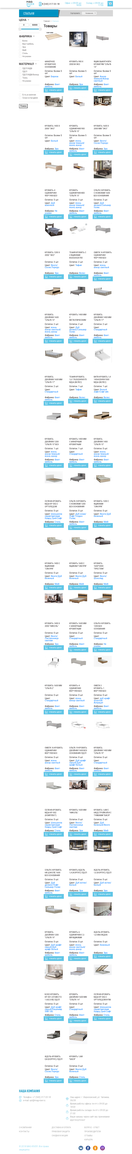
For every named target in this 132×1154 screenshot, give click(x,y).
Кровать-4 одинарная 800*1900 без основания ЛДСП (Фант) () (77, 688)
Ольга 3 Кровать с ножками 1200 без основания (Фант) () (77, 504)
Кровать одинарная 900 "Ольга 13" (77, 128)
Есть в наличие (29, 95)
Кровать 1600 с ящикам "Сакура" (78, 564)
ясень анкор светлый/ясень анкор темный (53, 330)
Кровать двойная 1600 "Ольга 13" (52, 317)
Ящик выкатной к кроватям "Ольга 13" (102, 64)
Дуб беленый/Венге (102, 823)
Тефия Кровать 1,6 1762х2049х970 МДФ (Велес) (78, 379)
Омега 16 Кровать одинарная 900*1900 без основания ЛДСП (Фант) (103, 255)
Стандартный (100, 329)
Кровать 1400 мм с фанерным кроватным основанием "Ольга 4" (77, 442)
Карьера (88, 1140)
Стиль (25, 53)
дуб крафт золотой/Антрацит (102, 700)
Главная (47, 21)
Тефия (78, 265)
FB (88, 1148)
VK (81, 1148)
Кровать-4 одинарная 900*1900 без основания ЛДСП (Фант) (53, 193)
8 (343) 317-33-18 (50, 4)
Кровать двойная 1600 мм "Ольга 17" (53, 379)
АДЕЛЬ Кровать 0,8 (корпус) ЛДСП (53, 1057)
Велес (25, 41)
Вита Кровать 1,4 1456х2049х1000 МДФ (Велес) (102, 379)
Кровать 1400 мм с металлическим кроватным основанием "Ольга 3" (77, 317)
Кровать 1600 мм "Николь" (77, 811)
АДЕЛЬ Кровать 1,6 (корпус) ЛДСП (102, 871)
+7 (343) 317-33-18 (42, 1097)
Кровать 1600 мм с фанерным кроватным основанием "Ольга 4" (77, 626)
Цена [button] (22, 20)
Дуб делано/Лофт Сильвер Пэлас (52, 884)
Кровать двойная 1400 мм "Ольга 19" (102, 750)
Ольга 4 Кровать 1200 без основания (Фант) (102, 626)
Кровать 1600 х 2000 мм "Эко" (101, 127)
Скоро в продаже (30, 98)
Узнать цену (55, 90)
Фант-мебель (28, 44)
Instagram (102, 1148)
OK (95, 1148)
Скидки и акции (60, 1135)
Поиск (23, 106)
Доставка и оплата (61, 1127)
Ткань (25, 78)
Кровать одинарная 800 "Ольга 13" (77, 193)
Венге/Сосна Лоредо (101, 142)
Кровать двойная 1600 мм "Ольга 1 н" (78, 997)
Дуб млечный (50, 204)
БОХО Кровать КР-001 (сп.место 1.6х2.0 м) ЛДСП (53, 997)
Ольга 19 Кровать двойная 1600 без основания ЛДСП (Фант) (78, 750)
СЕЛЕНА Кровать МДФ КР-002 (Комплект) (53, 812)
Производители (92, 1131)
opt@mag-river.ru (37, 1100)
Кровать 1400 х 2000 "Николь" (52, 624)
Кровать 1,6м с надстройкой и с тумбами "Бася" (102, 812)
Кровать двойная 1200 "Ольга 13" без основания (52, 442)
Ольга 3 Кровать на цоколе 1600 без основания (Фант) (53, 873)
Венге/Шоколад (100, 577)
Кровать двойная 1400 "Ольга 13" (101, 441)
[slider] (19, 29)
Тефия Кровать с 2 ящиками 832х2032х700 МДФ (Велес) (77, 255)
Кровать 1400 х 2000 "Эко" (52, 127)
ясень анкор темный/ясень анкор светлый (77, 144)
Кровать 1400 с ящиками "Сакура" (52, 566)
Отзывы (88, 1135)
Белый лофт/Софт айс (101, 390)
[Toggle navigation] (23, 4)
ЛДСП (24, 71)
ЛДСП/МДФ (27, 68)
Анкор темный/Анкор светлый (101, 78)
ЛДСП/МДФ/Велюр (30, 75)
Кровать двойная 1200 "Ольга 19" (52, 935)
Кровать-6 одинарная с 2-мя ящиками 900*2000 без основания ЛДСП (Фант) (77, 935)
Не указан (26, 56)
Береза (54, 76)
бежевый (105, 945)
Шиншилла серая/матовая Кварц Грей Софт (53, 516)
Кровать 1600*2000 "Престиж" (99, 566)
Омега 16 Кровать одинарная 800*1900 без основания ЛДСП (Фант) (54, 750)
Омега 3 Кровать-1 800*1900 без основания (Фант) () (100, 688)
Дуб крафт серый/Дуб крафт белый (77, 762)
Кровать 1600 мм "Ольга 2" (53, 686)
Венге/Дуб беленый (102, 515)
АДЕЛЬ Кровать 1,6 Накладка (102, 933)
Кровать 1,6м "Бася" (76, 1057)
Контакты (24, 1131)
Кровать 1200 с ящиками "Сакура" (101, 504)
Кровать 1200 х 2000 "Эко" (52, 253)
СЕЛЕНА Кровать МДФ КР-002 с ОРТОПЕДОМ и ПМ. (102, 997)
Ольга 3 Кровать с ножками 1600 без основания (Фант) (102, 193)
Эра (24, 47)
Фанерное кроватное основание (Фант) (50, 64)
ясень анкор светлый (101, 266)
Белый (78, 76)
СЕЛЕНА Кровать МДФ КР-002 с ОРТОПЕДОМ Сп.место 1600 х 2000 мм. (53, 504)
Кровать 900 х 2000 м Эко (76, 62)
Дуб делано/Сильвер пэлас (102, 205)
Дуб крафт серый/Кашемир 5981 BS (53, 1009)
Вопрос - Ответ (91, 1127)
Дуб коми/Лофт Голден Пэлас (77, 516)
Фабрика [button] (25, 36)
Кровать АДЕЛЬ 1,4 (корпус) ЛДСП (78, 871)
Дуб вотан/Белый (78, 883)
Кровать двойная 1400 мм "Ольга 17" (102, 317)
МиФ (24, 50)
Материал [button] (26, 64)
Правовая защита (61, 1131)
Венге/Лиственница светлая (51, 638)
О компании (25, 1127)
